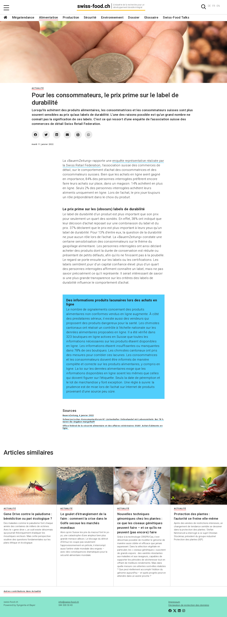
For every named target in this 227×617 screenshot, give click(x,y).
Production (71, 17)
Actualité (38, 88)
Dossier (134, 17)
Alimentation (48, 17)
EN (218, 5)
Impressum (174, 602)
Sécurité (90, 17)
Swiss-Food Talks (176, 17)
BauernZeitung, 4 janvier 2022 (78, 415)
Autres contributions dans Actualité (22, 591)
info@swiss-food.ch (69, 602)
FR (213, 5)
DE (209, 5)
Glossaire (151, 17)
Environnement (112, 17)
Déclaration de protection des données (188, 605)
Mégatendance (23, 17)
